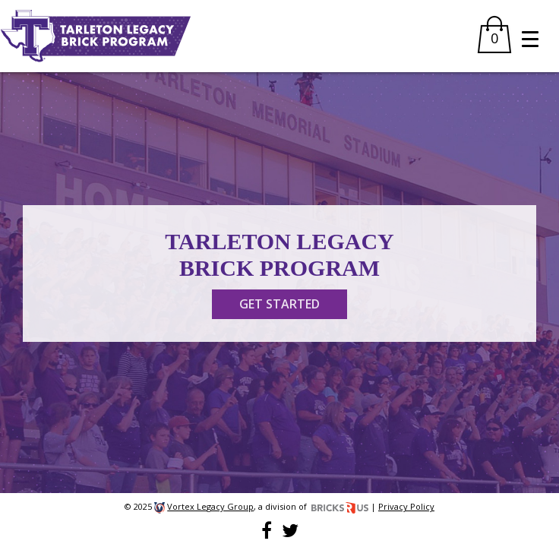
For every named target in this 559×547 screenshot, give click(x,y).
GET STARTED (279, 304)
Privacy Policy (406, 506)
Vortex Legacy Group (210, 506)
